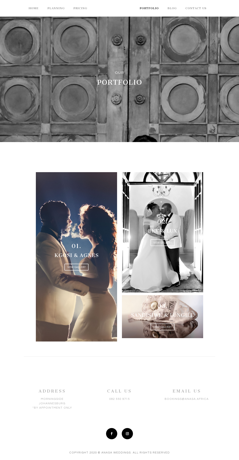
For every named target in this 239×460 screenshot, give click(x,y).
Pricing (80, 8)
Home (34, 8)
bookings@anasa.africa (187, 399)
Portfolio (149, 8)
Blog (172, 8)
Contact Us (196, 8)
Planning (56, 8)
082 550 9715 (119, 399)
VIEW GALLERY (76, 267)
